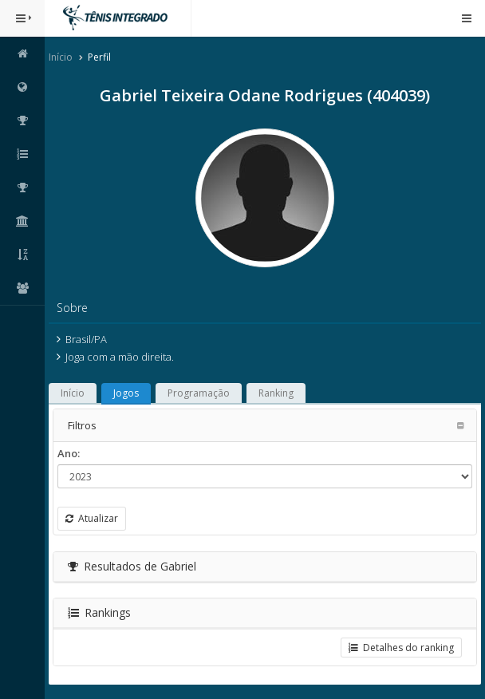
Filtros (82, 425)
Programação (199, 393)
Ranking (276, 393)
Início (61, 57)
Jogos (126, 393)
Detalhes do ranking (401, 647)
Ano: (68, 453)
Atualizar (91, 518)
